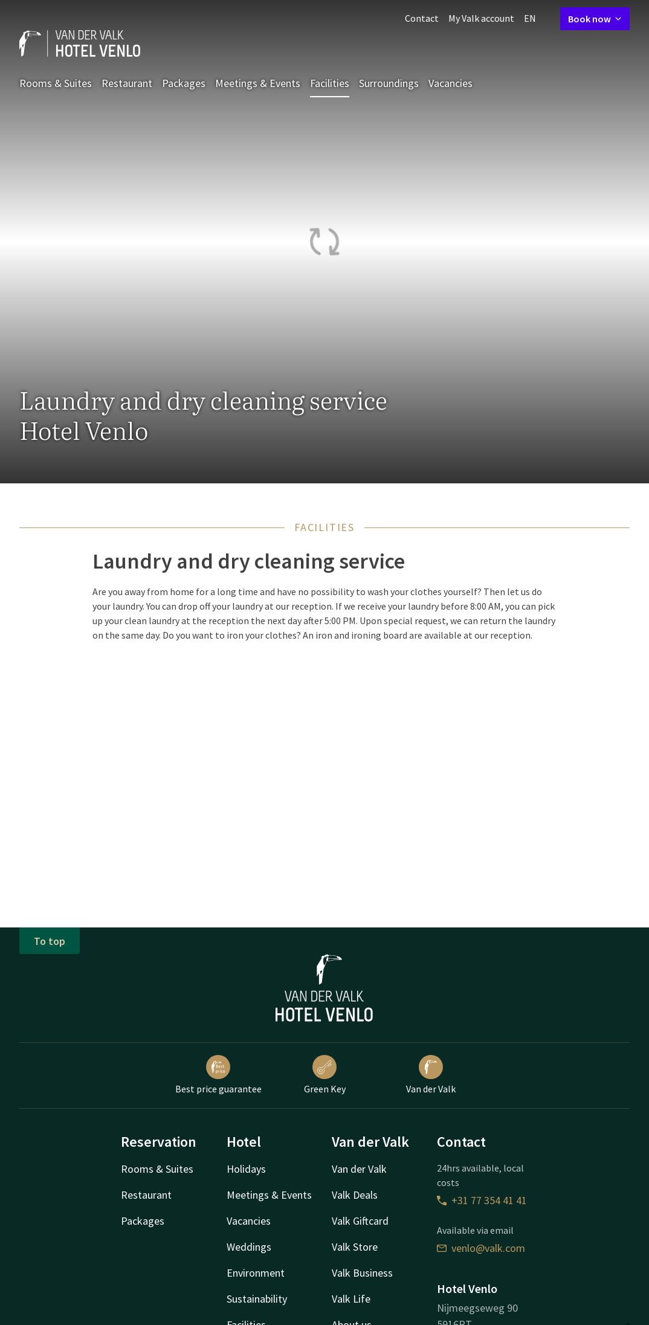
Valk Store (355, 1247)
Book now (595, 19)
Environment (256, 1273)
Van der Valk (431, 1075)
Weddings (249, 1247)
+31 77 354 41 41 (482, 1200)
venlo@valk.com (481, 1248)
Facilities (329, 83)
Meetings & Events (257, 83)
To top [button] (49, 941)
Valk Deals (355, 1195)
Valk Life (351, 1299)
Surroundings (389, 83)
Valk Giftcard (360, 1221)
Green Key (325, 1075)
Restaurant (127, 83)
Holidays (246, 1169)
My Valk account (481, 18)
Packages (183, 83)
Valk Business (362, 1273)
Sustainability (257, 1299)
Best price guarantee (218, 1075)
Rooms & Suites (55, 83)
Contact (422, 18)
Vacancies (450, 83)
